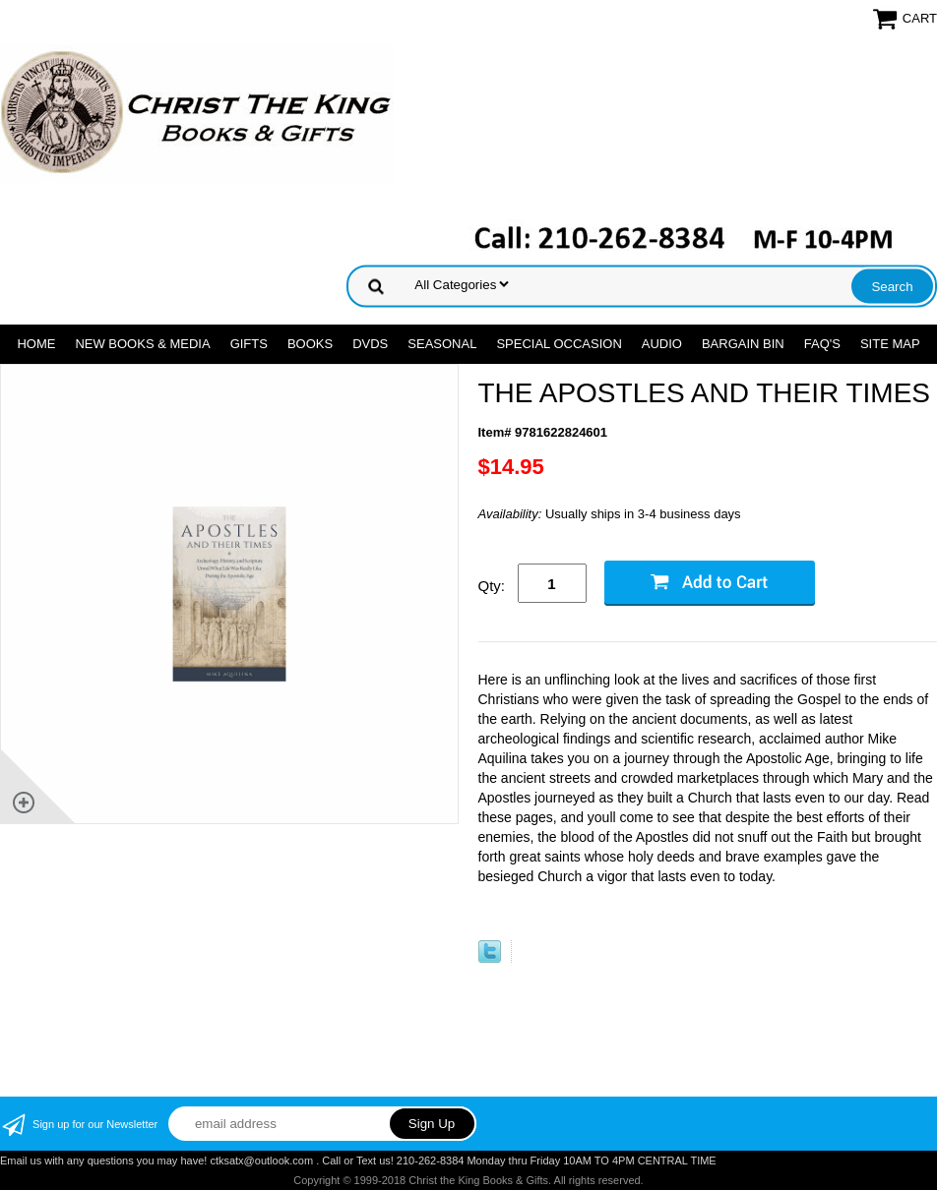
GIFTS (249, 343)
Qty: (492, 585)
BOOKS (310, 343)
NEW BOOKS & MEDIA (142, 343)
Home (36, 343)
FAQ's (822, 343)
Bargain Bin (743, 343)
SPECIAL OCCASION (558, 343)
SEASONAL (441, 343)
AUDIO (662, 343)
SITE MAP (890, 343)
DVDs (370, 343)
